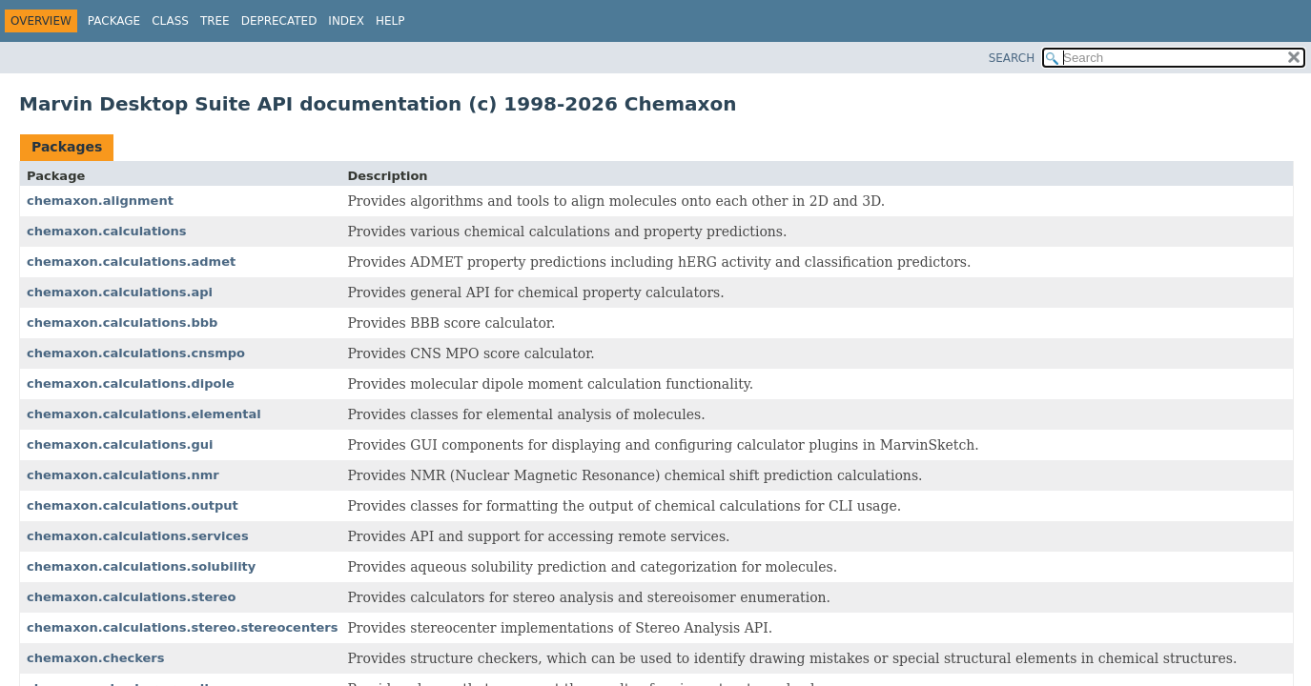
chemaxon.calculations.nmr (123, 475)
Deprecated (279, 21)
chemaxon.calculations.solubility (141, 566)
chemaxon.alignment (100, 200)
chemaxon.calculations (107, 231)
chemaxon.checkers (96, 658)
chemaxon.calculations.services (138, 536)
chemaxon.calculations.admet (131, 261)
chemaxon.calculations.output (132, 505)
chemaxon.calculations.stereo (131, 597)
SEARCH (1012, 58)
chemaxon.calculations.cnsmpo (136, 353)
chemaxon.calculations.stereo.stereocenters (182, 627)
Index (346, 21)
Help (390, 21)
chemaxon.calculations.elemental (144, 414)
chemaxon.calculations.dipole (131, 383)
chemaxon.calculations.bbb (122, 322)
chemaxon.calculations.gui (120, 444)
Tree (215, 21)
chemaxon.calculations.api (120, 292)
